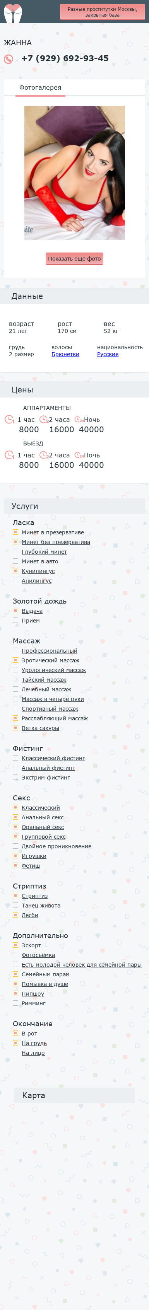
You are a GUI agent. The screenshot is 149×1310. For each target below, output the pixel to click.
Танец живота (41, 905)
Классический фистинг (53, 758)
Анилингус (36, 580)
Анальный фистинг (48, 767)
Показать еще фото (74, 258)
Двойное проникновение (56, 846)
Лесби (30, 915)
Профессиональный (49, 650)
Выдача (32, 610)
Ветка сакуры (40, 728)
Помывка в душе (45, 984)
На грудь (34, 1043)
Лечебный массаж (46, 689)
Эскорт (31, 945)
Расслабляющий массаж (55, 718)
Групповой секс (43, 836)
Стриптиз (35, 895)
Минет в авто (40, 561)
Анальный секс (42, 817)
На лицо (33, 1052)
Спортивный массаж (50, 708)
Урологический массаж (54, 670)
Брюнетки (65, 354)
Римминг (34, 1003)
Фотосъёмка (38, 955)
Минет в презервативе (53, 532)
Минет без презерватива (56, 542)
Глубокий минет (44, 551)
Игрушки (34, 856)
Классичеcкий (41, 807)
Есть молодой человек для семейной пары (82, 964)
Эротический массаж (50, 660)
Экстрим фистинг (46, 777)
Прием (31, 620)
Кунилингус (38, 571)
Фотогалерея (40, 87)
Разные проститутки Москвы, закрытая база (102, 12)
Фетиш (31, 865)
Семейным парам (46, 974)
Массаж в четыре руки (53, 699)
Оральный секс (43, 827)
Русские (107, 354)
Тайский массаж (44, 679)
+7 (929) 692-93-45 (56, 58)
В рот (29, 1033)
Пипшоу (33, 993)
